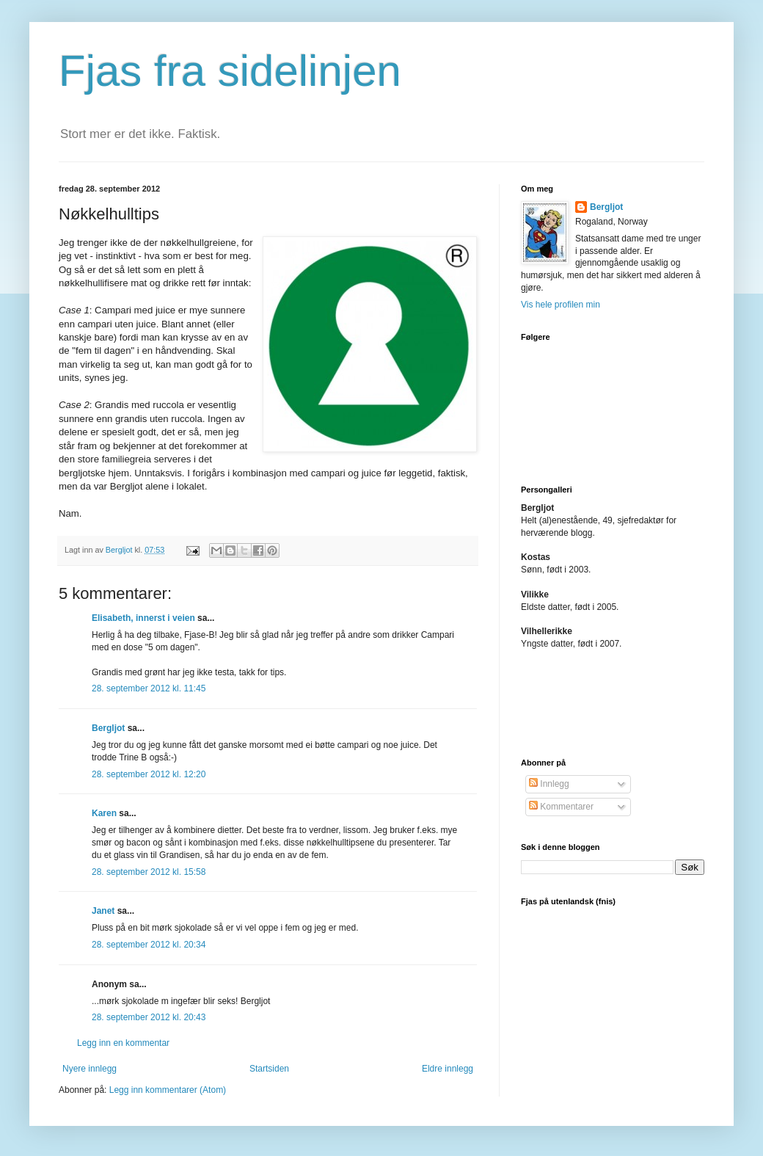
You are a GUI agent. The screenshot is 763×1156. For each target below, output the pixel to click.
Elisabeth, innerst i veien (143, 618)
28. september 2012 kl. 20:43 (148, 1017)
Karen (104, 813)
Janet (103, 911)
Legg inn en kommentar (123, 1043)
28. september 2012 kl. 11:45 (148, 688)
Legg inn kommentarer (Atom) (167, 1090)
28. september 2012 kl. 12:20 (148, 774)
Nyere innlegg (89, 1069)
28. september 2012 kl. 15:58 (148, 872)
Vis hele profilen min (560, 304)
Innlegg (549, 784)
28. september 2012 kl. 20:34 (148, 944)
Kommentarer (561, 806)
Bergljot (108, 728)
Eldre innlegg (447, 1069)
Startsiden (269, 1069)
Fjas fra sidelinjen (230, 70)
